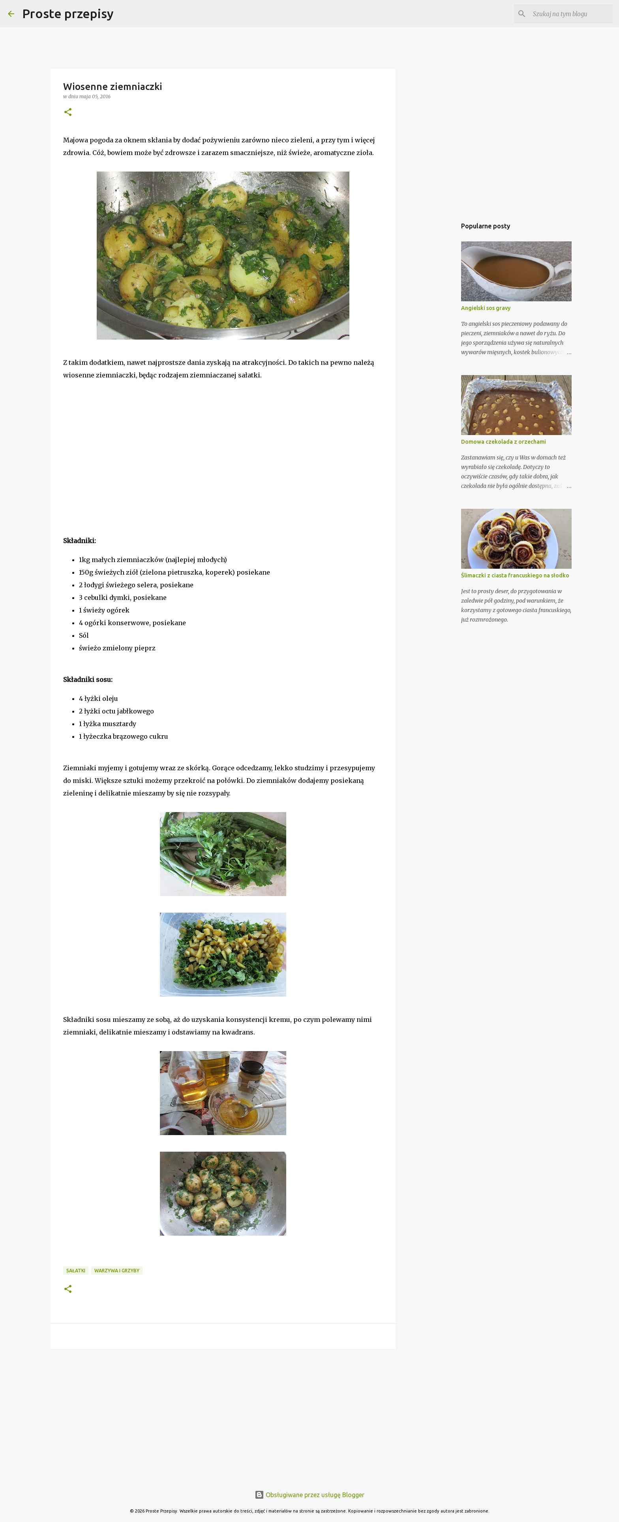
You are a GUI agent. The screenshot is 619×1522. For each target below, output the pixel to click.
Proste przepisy (68, 13)
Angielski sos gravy (485, 308)
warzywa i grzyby (116, 1270)
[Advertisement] (122, 468)
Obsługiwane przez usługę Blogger (309, 1494)
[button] (68, 112)
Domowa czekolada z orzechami (503, 442)
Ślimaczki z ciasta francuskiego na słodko (515, 575)
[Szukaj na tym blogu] (571, 13)
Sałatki (75, 1270)
